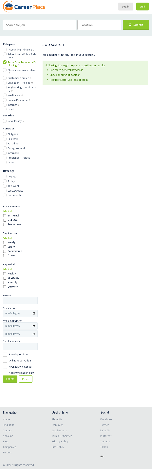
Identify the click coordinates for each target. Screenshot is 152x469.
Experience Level (11, 206)
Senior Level (15, 224)
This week (14, 186)
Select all (7, 211)
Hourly (11, 242)
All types (13, 134)
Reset (25, 379)
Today (11, 181)
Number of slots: (11, 341)
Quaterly (13, 286)
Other (11, 162)
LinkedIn (105, 430)
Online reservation (20, 360)
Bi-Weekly (13, 278)
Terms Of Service (62, 436)
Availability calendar (20, 366)
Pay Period (9, 264)
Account (8, 436)
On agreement (16, 148)
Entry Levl (13, 215)
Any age (12, 176)
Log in (125, 6)
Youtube (105, 441)
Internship (14, 153)
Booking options (18, 354)
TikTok (104, 447)
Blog (5, 441)
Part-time (13, 143)
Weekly (12, 273)
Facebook (106, 419)
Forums (7, 452)
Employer (57, 425)
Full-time (13, 138)
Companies (9, 447)
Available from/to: (12, 320)
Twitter (104, 425)
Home (6, 419)
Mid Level (13, 220)
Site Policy (58, 447)
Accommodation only (21, 372)
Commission (15, 251)
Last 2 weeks (15, 190)
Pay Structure (10, 233)
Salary (11, 246)
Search (10, 379)
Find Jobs (8, 425)
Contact (7, 430)
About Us (57, 419)
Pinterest (105, 436)
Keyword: (8, 295)
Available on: (10, 308)
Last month (14, 195)
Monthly (12, 282)
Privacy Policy (60, 441)
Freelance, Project (19, 157)
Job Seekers (59, 430)
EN (102, 456)
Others (11, 255)
